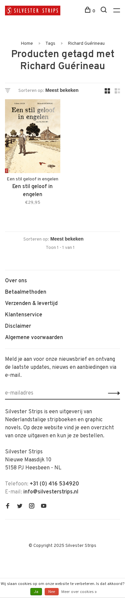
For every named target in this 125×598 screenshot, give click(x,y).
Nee (51, 592)
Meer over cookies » (79, 592)
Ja (36, 592)
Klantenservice (23, 315)
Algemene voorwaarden (34, 337)
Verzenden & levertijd (31, 303)
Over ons (16, 281)
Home (27, 43)
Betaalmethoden (25, 292)
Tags (50, 43)
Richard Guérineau (86, 43)
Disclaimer (18, 326)
